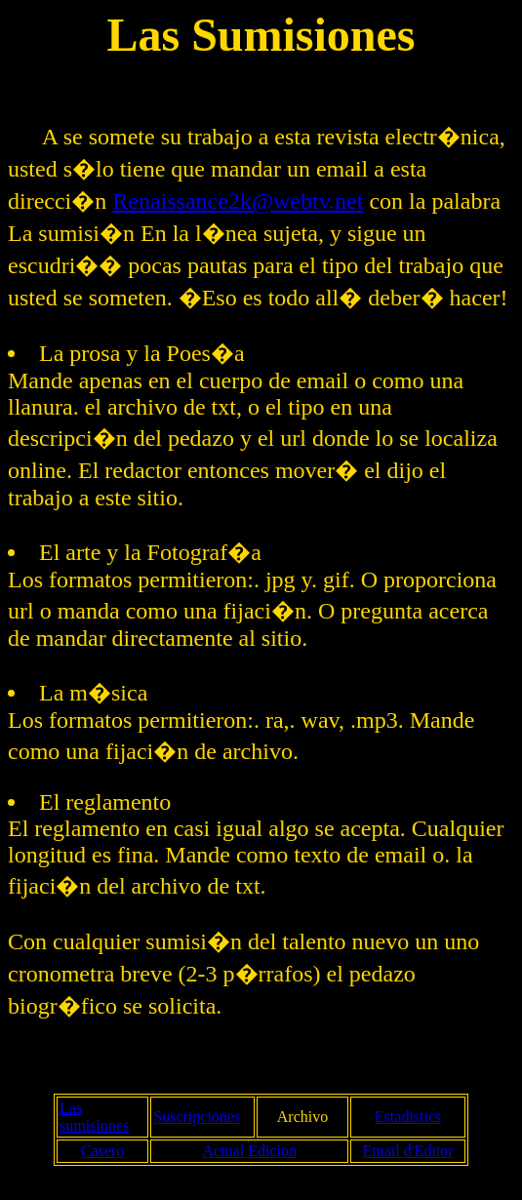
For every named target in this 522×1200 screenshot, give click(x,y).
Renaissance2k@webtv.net (237, 201)
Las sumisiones (94, 1117)
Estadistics (408, 1116)
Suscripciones (196, 1116)
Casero (102, 1150)
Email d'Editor (408, 1150)
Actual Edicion (249, 1150)
